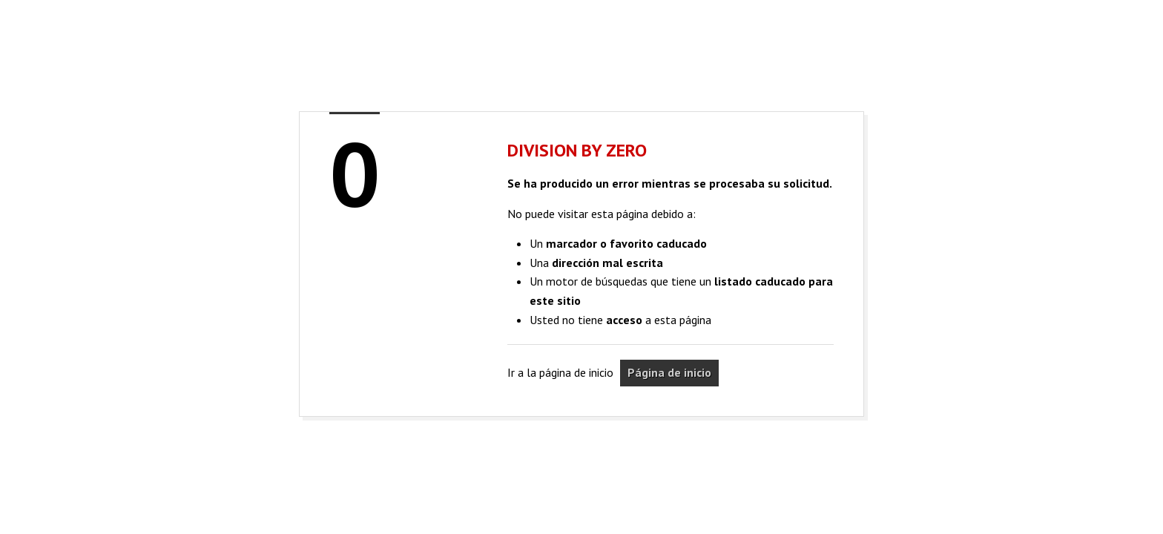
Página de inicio (669, 372)
